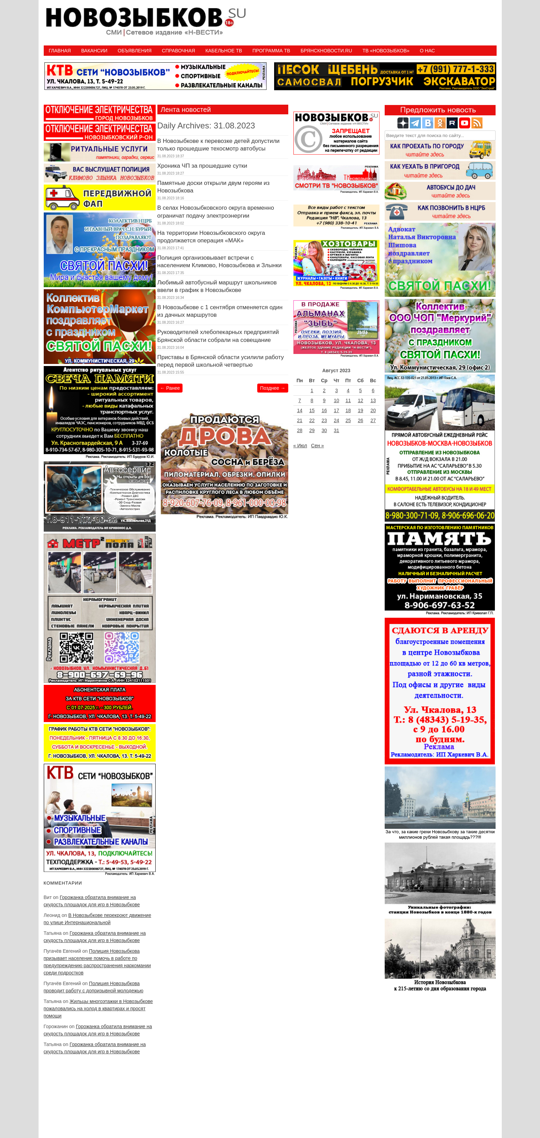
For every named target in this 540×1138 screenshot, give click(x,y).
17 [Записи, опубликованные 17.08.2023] (336, 410)
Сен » (317, 445)
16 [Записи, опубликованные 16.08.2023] (324, 410)
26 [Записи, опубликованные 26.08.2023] (360, 420)
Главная (60, 50)
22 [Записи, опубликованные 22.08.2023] (312, 420)
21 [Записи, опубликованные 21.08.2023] (299, 420)
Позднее (272, 388)
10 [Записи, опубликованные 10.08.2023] (336, 400)
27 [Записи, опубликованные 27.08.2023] (373, 420)
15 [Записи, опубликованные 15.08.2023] (312, 410)
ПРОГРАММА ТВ (271, 50)
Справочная (178, 50)
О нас (427, 50)
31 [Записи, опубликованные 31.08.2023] (336, 430)
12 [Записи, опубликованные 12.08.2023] (360, 400)
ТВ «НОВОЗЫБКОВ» (385, 50)
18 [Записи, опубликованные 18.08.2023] (348, 410)
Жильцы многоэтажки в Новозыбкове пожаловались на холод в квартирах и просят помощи (98, 1009)
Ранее (170, 388)
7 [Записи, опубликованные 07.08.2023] (299, 400)
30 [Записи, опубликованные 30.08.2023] (324, 430)
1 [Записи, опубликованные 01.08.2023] (312, 390)
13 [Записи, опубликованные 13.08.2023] (373, 400)
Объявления (135, 50)
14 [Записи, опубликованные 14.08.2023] (299, 410)
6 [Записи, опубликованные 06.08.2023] (373, 390)
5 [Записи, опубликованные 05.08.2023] (360, 390)
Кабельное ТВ (223, 50)
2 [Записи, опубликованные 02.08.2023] (324, 390)
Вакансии (94, 50)
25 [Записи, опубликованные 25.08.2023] (348, 420)
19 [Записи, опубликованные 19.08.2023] (360, 410)
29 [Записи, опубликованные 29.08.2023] (312, 430)
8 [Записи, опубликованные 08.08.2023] (312, 400)
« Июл (300, 445)
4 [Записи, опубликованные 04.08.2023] (348, 390)
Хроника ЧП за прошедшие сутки (202, 166)
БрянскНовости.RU (326, 50)
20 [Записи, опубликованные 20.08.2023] (373, 410)
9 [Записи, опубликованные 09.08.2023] (324, 400)
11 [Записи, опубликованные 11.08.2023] (348, 400)
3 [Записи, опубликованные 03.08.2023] (336, 390)
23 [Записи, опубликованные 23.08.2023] (324, 420)
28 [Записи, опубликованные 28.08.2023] (299, 430)
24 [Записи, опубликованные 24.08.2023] (336, 420)
